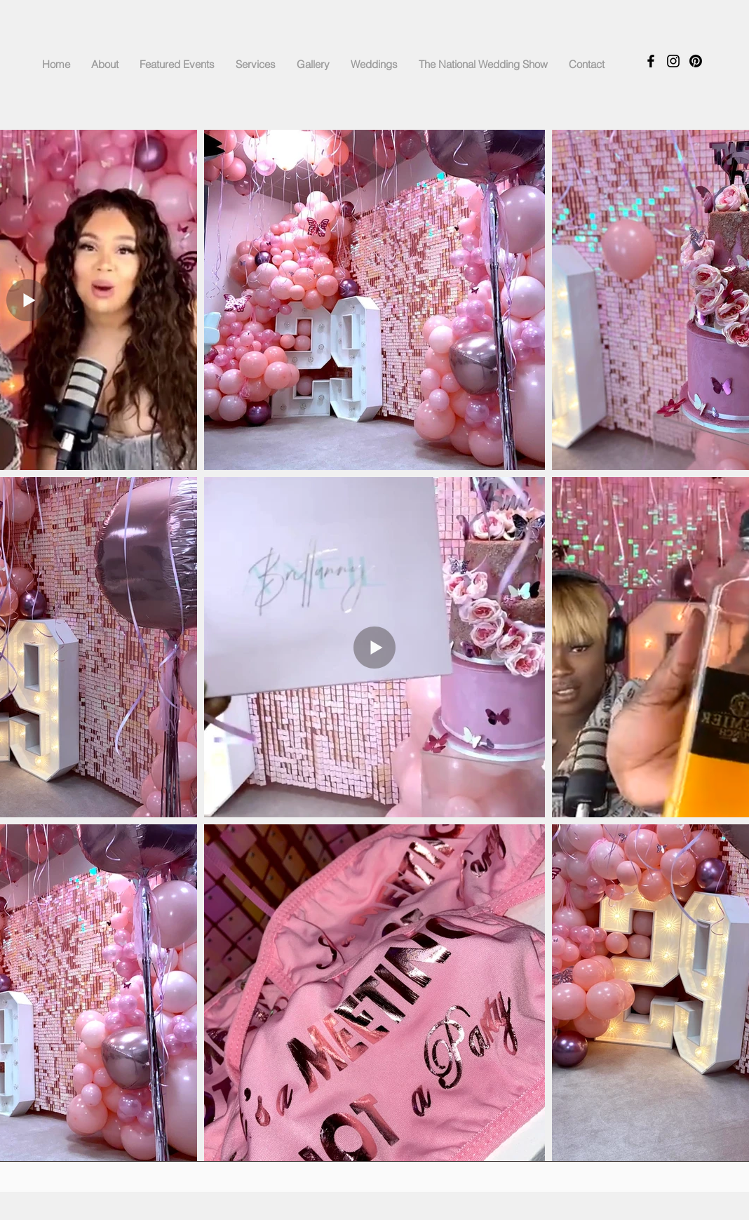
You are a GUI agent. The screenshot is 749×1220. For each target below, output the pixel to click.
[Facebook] (650, 61)
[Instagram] (673, 61)
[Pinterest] (695, 61)
